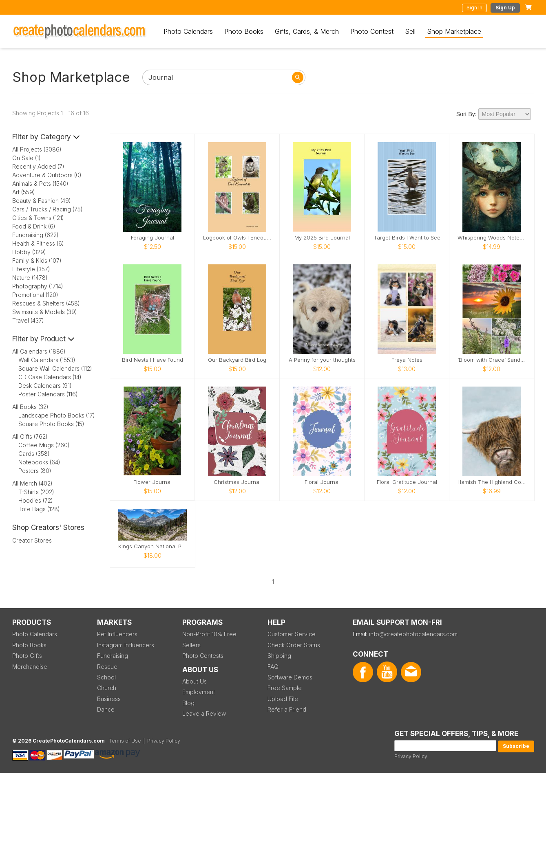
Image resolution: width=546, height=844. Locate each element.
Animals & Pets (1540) (40, 183)
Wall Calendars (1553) (46, 359)
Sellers (191, 645)
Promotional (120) (35, 294)
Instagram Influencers (125, 645)
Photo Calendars (188, 31)
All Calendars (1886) (39, 351)
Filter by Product (43, 339)
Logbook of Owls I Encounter (237, 238)
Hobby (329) (29, 251)
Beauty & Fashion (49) (41, 200)
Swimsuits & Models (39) (44, 311)
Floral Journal (322, 482)
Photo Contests (202, 655)
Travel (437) (28, 320)
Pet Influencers (117, 634)
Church (106, 687)
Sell (410, 31)
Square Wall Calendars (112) (55, 368)
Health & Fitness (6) (38, 243)
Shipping (279, 655)
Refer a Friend (286, 709)
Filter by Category (46, 137)
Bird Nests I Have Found (152, 360)
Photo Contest (371, 31)
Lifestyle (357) (31, 269)
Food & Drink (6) (33, 226)
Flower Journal (152, 482)
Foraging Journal (152, 238)
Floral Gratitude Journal (407, 482)
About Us (194, 681)
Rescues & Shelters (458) (46, 303)
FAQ (273, 666)
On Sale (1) (26, 157)
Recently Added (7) (38, 166)
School (106, 677)
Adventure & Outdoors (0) (47, 174)
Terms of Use (125, 741)
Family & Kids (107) (37, 260)
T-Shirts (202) (36, 491)
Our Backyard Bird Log (237, 360)
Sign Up (505, 7)
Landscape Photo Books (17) (56, 415)
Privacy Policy (410, 756)
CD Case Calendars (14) (50, 377)
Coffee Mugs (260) (44, 445)
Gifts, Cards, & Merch (307, 31)
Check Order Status (293, 645)
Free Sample (284, 687)
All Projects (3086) (37, 149)
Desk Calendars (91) (45, 385)
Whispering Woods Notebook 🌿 (492, 238)
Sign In (474, 7)
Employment (198, 691)
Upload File (282, 698)
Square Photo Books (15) (51, 423)
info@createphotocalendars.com (413, 634)
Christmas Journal (237, 482)
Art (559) (23, 192)
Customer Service (291, 634)
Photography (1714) (37, 286)
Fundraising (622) (35, 234)
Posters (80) (34, 470)
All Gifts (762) (30, 436)
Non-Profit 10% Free (209, 634)
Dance (106, 709)
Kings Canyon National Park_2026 (152, 546)
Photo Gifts (27, 655)
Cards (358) (34, 453)
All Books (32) (30, 406)
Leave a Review (204, 713)
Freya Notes (406, 360)
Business (109, 698)
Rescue (107, 666)
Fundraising (112, 655)
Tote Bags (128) (39, 509)
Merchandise (29, 666)
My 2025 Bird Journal (322, 238)
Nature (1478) (30, 277)
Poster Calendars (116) (48, 394)
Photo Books (243, 31)
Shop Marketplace (454, 31)
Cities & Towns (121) (38, 217)
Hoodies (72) (35, 500)
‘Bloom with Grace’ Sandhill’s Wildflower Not (492, 360)
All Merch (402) (32, 483)
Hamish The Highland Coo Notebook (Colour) (492, 482)
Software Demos (289, 677)
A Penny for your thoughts (322, 360)
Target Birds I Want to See (407, 238)
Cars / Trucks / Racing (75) (47, 209)
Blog (188, 702)
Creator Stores (32, 540)
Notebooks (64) (39, 462)
